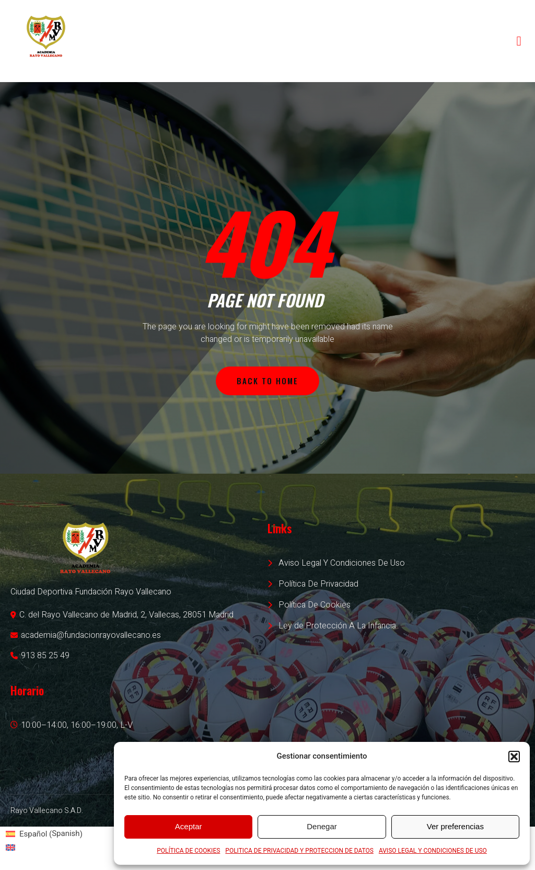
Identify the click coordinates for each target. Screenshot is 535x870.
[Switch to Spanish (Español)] (44, 834)
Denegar (322, 826)
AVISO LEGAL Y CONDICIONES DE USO (433, 850)
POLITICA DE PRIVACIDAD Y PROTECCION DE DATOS (299, 850)
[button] (514, 756)
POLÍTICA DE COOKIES (188, 850)
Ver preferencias (455, 826)
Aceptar (188, 826)
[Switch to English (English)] (44, 847)
